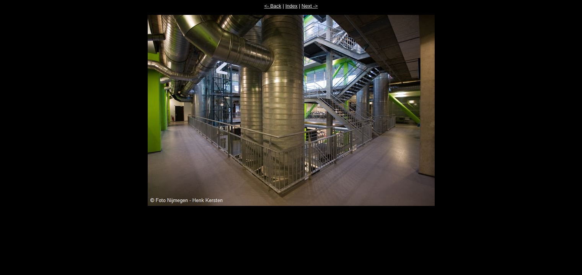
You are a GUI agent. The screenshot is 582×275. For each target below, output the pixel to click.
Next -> (310, 6)
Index (291, 6)
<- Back (272, 6)
